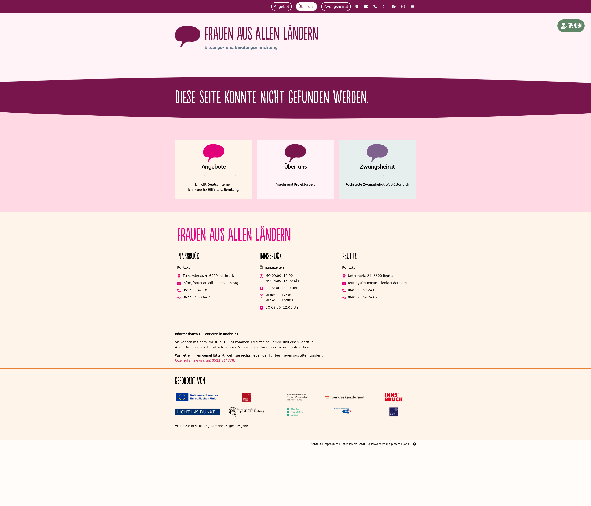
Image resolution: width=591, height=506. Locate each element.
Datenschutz (349, 444)
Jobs (406, 444)
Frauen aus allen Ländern (261, 34)
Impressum (331, 444)
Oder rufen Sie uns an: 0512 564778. (205, 360)
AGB (362, 444)
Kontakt (316, 444)
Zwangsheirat (377, 166)
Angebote (213, 166)
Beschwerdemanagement (383, 444)
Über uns (295, 166)
